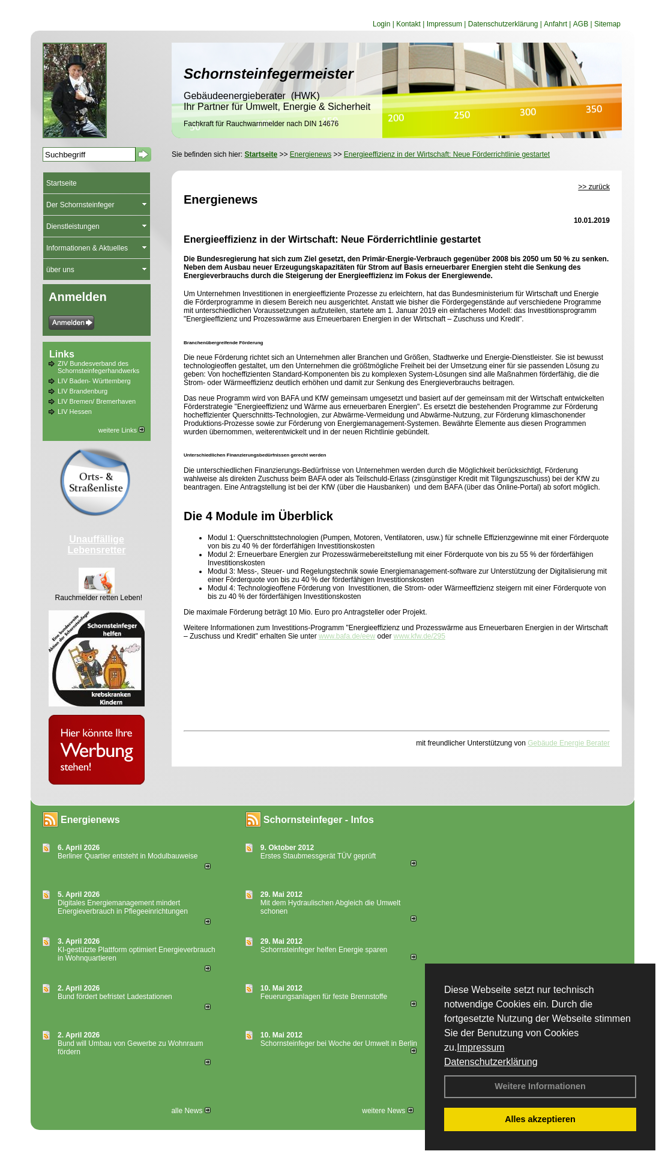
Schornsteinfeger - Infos (318, 820)
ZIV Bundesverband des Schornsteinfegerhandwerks (98, 367)
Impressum (480, 1047)
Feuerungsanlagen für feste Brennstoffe (323, 996)
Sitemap (607, 24)
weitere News (387, 1111)
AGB (580, 24)
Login (381, 24)
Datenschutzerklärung (491, 1062)
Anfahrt (555, 24)
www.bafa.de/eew (347, 636)
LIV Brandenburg (82, 391)
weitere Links (121, 430)
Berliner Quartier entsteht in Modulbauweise (127, 856)
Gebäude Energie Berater (569, 743)
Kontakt (408, 24)
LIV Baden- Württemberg (94, 380)
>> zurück (594, 187)
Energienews (90, 820)
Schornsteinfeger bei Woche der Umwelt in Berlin (338, 1043)
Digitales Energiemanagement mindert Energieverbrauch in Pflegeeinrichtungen (123, 907)
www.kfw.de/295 (419, 636)
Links (61, 354)
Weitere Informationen (540, 1086)
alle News (190, 1111)
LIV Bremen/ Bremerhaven (97, 401)
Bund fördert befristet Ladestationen (115, 996)
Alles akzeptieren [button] (540, 1119)
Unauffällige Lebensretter (97, 544)
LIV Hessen (75, 411)
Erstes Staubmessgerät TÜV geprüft (318, 856)
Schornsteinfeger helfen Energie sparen (323, 950)
